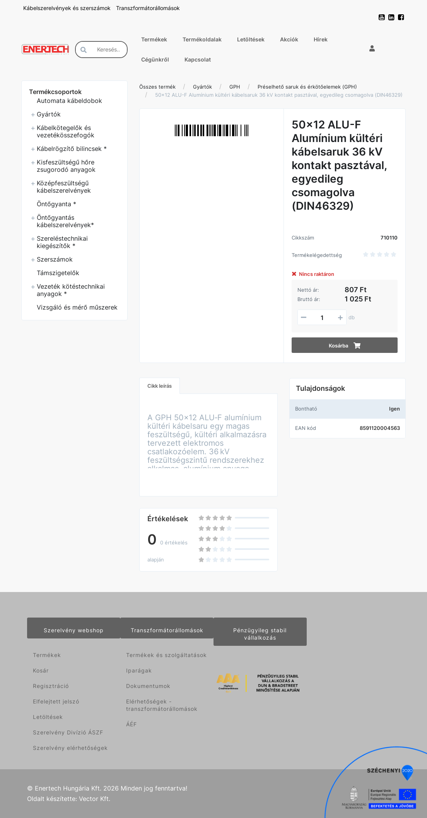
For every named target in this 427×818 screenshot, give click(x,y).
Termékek (154, 39)
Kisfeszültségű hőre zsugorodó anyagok (66, 165)
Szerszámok (55, 259)
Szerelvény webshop (74, 630)
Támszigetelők (58, 273)
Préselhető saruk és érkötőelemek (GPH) (307, 87)
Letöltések (251, 39)
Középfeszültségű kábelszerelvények (64, 186)
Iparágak (139, 670)
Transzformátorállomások (148, 8)
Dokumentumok (148, 686)
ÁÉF (131, 724)
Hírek (321, 39)
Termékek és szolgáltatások (166, 655)
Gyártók (49, 114)
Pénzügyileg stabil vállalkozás (260, 634)
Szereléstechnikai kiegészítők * (62, 242)
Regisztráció (51, 686)
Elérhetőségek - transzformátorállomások (162, 705)
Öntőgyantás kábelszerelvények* (65, 221)
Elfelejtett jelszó (56, 701)
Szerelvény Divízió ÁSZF (68, 732)
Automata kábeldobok (69, 100)
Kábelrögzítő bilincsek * (72, 148)
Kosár (41, 670)
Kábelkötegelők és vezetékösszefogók (65, 131)
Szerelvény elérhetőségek (70, 747)
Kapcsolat (197, 59)
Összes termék (157, 87)
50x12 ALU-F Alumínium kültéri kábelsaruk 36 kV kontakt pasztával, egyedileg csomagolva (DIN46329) (279, 95)
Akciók (289, 39)
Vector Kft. (94, 799)
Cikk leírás (159, 386)
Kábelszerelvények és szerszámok (67, 8)
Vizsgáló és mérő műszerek (77, 307)
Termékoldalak (202, 39)
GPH (234, 87)
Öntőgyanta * (56, 204)
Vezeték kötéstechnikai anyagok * (71, 290)
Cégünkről (155, 59)
